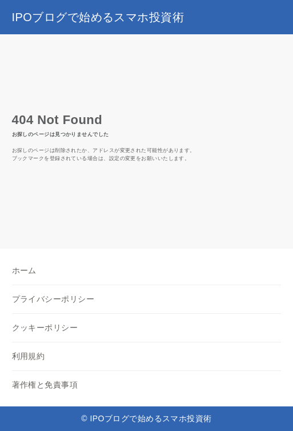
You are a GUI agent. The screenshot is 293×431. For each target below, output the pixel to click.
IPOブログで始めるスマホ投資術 (98, 17)
